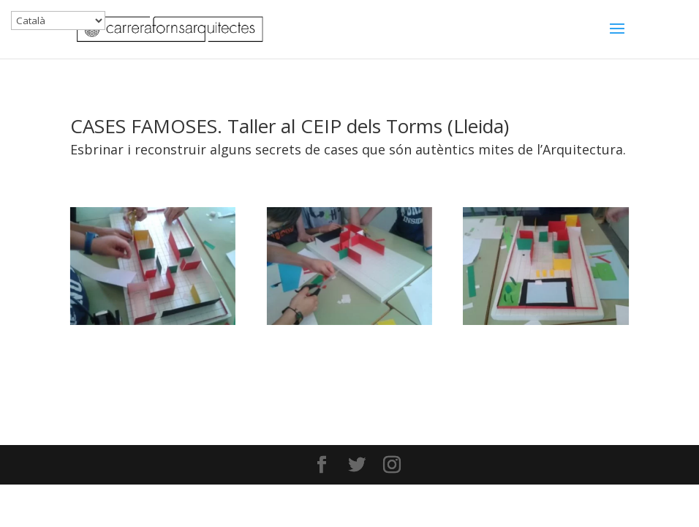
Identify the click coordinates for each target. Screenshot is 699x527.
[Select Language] (58, 20)
